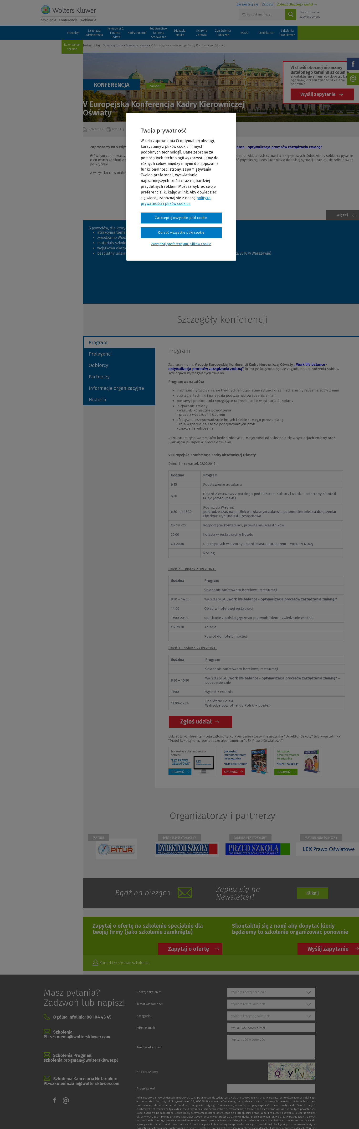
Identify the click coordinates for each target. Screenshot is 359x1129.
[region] (181, 186)
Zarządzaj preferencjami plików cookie (181, 244)
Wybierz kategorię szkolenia (251, 1016)
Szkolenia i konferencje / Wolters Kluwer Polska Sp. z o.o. (68, 13)
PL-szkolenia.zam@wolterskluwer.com (81, 1083)
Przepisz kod (146, 1088)
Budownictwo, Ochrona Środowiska (158, 33)
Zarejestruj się (247, 4)
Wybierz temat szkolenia (248, 1004)
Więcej (342, 215)
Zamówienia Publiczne (223, 33)
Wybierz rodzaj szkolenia (248, 992)
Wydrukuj (118, 129)
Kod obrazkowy (147, 1072)
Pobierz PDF (97, 129)
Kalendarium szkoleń (72, 47)
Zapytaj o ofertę (188, 949)
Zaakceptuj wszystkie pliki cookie (181, 218)
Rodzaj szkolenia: (149, 992)
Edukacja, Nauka (180, 33)
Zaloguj (267, 4)
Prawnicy (73, 33)
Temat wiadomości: (150, 1004)
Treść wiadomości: (149, 1047)
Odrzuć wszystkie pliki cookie (181, 233)
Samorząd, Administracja (94, 33)
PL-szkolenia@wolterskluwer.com (77, 1037)
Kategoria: (144, 1016)
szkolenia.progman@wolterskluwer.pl (81, 1060)
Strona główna (113, 45)
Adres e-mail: (146, 1028)
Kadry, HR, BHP (137, 33)
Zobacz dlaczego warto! (295, 4)
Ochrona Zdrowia (201, 33)
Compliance (265, 33)
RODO (244, 33)
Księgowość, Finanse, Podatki (116, 33)
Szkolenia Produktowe (287, 33)
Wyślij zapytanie (318, 94)
